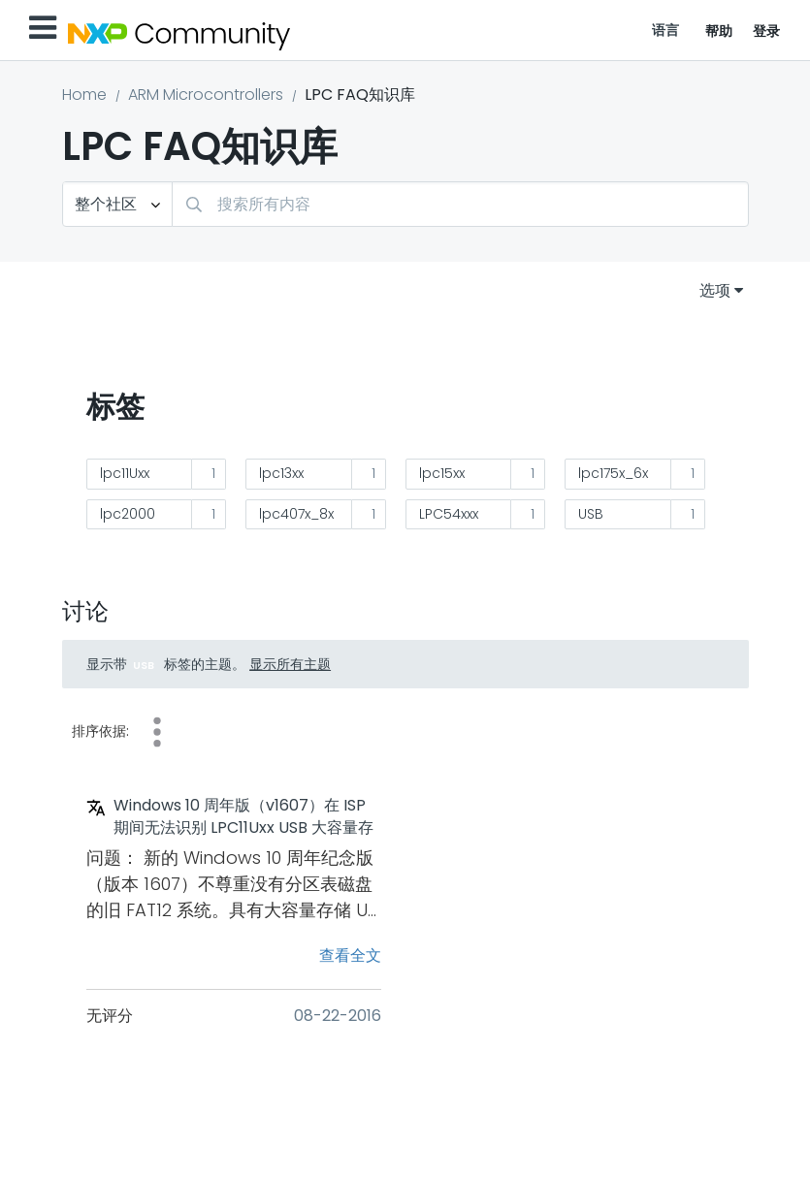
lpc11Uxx (124, 473)
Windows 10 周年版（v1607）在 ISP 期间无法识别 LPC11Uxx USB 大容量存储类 (243, 817)
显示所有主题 (290, 664)
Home (84, 94)
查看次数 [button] (157, 732)
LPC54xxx (448, 514)
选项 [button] (714, 290)
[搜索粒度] (117, 204)
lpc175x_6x (613, 473)
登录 (767, 31)
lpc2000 (127, 514)
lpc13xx (281, 473)
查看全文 (350, 955)
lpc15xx (442, 473)
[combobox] (460, 204)
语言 (666, 30)
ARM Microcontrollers (205, 94)
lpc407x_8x (296, 514)
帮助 (719, 31)
